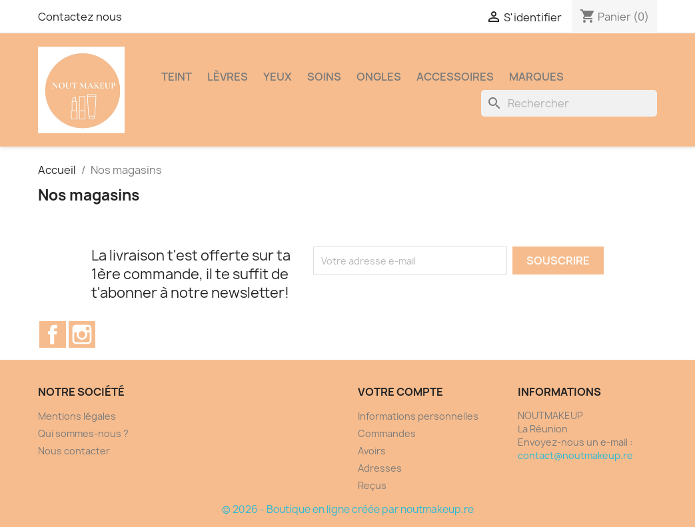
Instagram (82, 334)
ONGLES (378, 76)
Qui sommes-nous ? (83, 433)
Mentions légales (77, 416)
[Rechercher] (569, 103)
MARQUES (536, 76)
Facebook (52, 334)
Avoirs (372, 450)
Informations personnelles (418, 416)
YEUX (277, 76)
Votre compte (400, 391)
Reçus (372, 485)
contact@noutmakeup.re (575, 455)
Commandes (387, 433)
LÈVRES (227, 76)
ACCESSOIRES (455, 76)
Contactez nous (80, 16)
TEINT (176, 76)
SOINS (324, 76)
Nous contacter (74, 450)
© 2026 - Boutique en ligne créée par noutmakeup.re (348, 509)
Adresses (380, 468)
